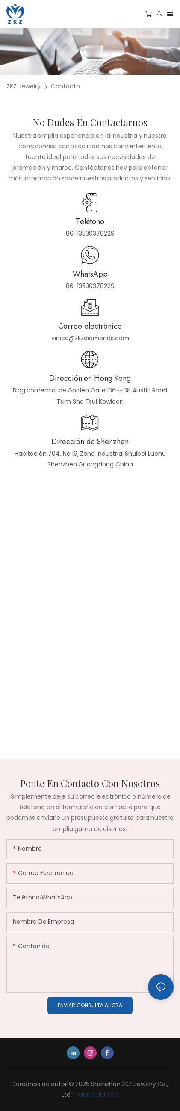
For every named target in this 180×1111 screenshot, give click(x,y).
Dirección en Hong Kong (90, 378)
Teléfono (90, 221)
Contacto (65, 86)
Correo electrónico (90, 326)
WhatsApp (90, 274)
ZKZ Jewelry (23, 86)
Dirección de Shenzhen (90, 441)
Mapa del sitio (98, 1094)
